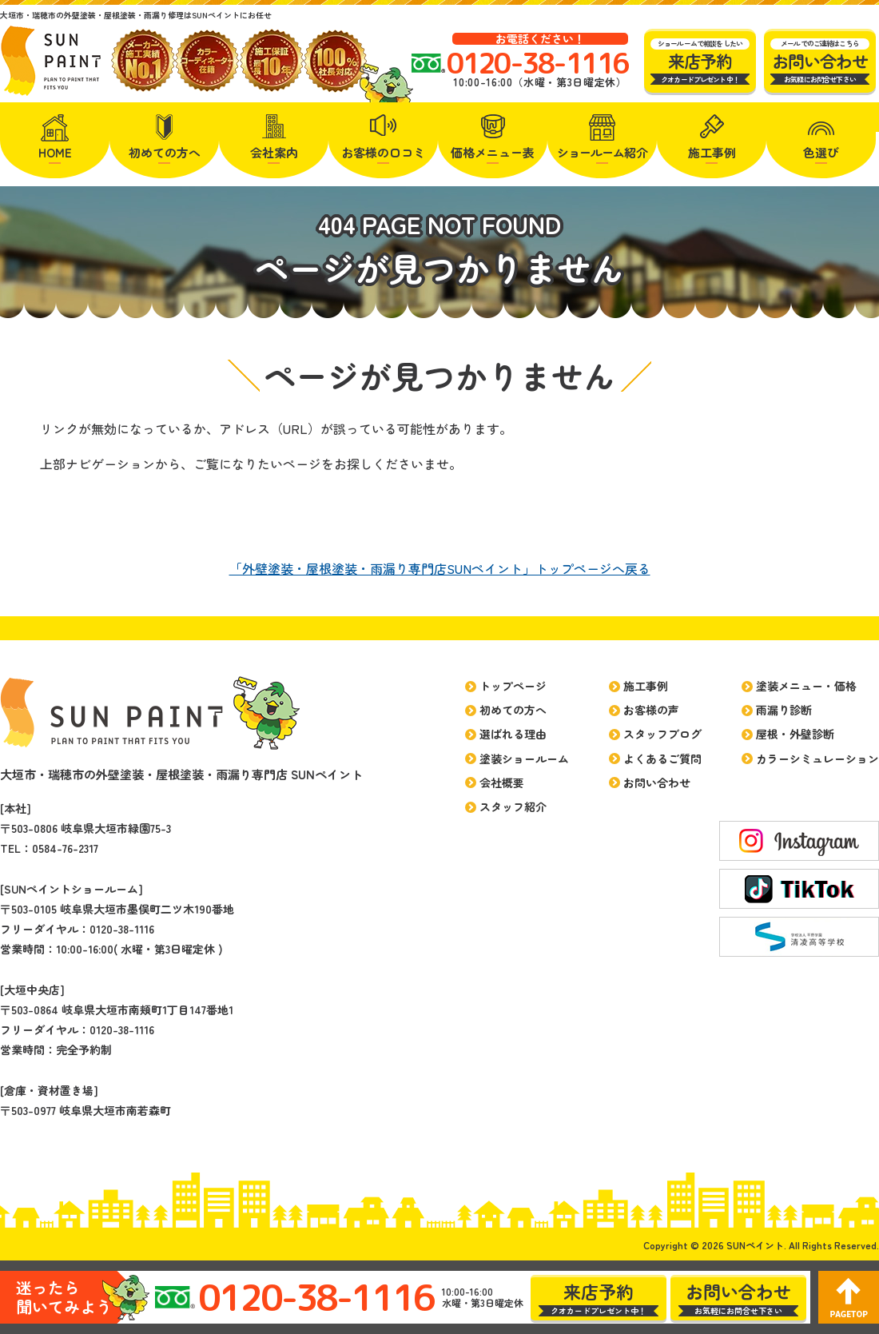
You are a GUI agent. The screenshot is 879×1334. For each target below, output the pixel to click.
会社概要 (501, 782)
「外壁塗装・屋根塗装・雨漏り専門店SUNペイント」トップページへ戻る (439, 568)
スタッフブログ (662, 734)
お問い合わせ (656, 782)
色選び (821, 152)
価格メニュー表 (493, 152)
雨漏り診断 (784, 710)
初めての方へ (165, 152)
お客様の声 (651, 710)
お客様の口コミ (383, 152)
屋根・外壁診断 (795, 734)
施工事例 (712, 152)
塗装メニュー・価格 (806, 686)
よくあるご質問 (662, 759)
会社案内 (274, 152)
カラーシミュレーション (817, 759)
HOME (55, 152)
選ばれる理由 (513, 734)
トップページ (513, 686)
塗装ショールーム (524, 759)
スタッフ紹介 (513, 806)
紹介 (602, 152)
